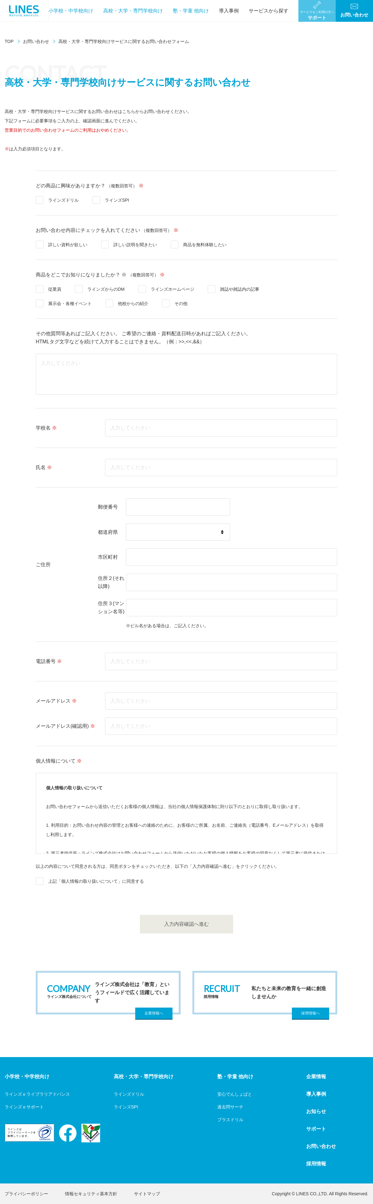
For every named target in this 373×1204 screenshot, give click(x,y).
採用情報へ (310, 1013)
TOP (9, 41)
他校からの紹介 (133, 303)
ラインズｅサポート (24, 1106)
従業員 (54, 289)
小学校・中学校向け (70, 10)
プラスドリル (230, 1119)
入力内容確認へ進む (186, 924)
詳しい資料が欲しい (67, 244)
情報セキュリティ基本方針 (91, 1193)
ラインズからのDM (106, 289)
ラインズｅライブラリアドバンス (37, 1094)
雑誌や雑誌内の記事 (239, 289)
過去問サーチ (230, 1106)
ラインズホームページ (172, 289)
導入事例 (229, 10)
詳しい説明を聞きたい (135, 244)
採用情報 (316, 1163)
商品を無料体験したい (205, 244)
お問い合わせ (36, 41)
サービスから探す (268, 10)
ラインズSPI (117, 200)
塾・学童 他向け (191, 10)
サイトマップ (147, 1193)
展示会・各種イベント (70, 303)
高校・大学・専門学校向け (133, 10)
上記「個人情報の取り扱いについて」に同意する (96, 881)
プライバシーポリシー (26, 1193)
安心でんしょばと (234, 1094)
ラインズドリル (63, 200)
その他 (180, 303)
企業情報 (316, 1076)
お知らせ (316, 1111)
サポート (316, 1128)
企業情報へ (154, 1013)
